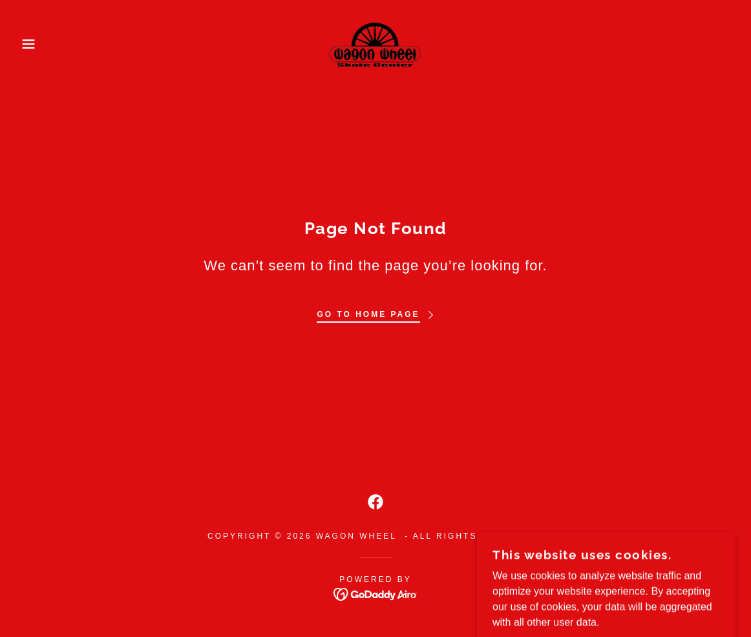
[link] (376, 43)
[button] (37, 44)
